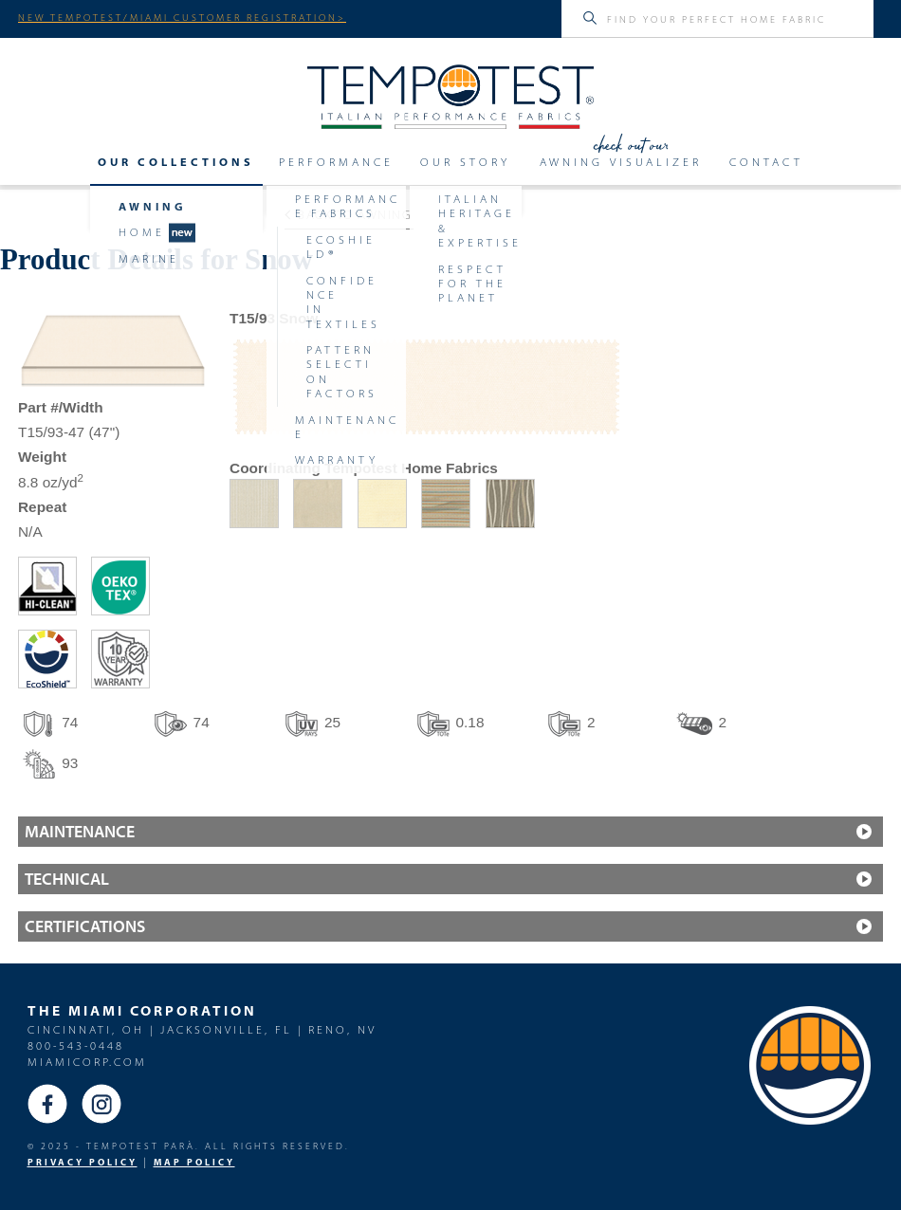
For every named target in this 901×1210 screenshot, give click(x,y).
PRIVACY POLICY (83, 1162)
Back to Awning (348, 214)
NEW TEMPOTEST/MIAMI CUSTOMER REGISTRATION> (182, 17)
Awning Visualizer (621, 162)
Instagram (101, 1104)
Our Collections (176, 162)
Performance (336, 162)
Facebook (47, 1104)
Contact (766, 162)
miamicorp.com (87, 1061)
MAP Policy (194, 1162)
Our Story (465, 162)
